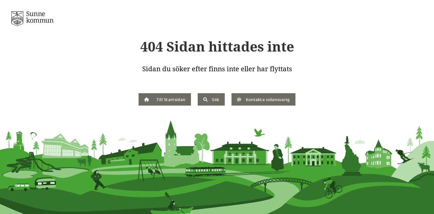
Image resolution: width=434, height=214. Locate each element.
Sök (211, 99)
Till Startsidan (164, 99)
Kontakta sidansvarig (263, 99)
